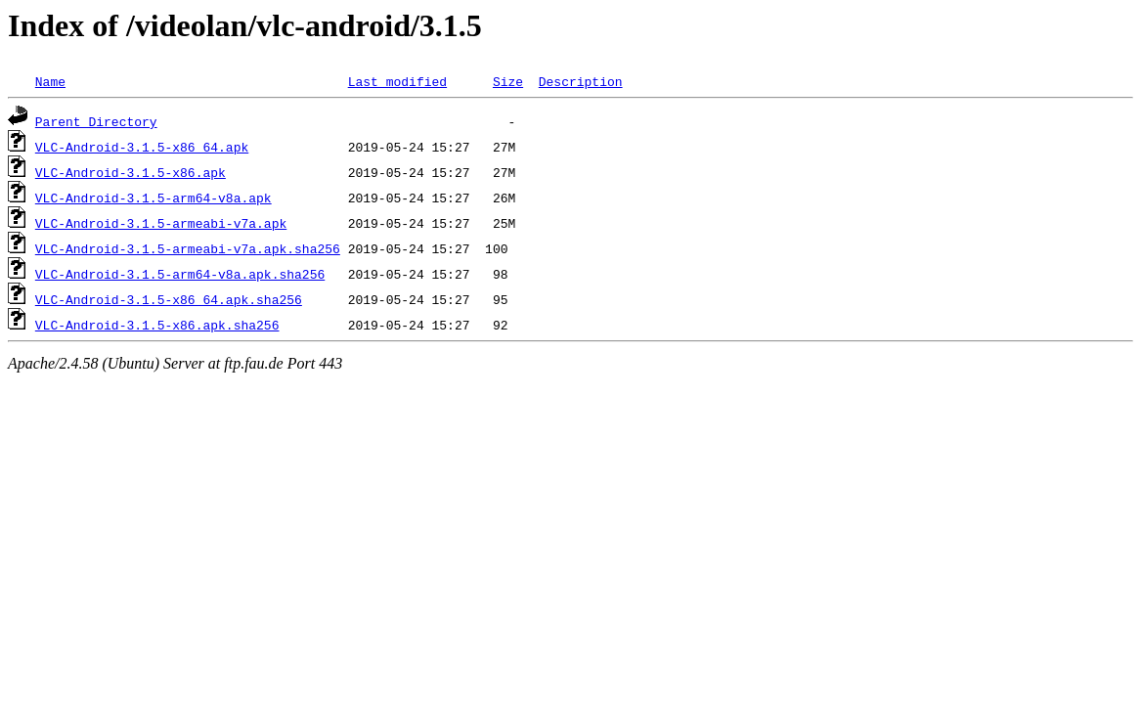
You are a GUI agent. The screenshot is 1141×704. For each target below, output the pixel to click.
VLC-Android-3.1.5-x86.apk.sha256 (157, 324)
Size (508, 81)
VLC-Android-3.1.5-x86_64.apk (141, 146)
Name (50, 81)
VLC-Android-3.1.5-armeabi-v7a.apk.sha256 (187, 248)
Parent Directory (96, 121)
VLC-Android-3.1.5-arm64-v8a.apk (153, 197)
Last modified (397, 81)
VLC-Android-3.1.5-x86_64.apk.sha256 (168, 299)
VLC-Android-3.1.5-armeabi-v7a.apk (160, 223)
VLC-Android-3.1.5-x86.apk (130, 172)
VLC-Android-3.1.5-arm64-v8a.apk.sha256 (180, 274)
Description (581, 81)
